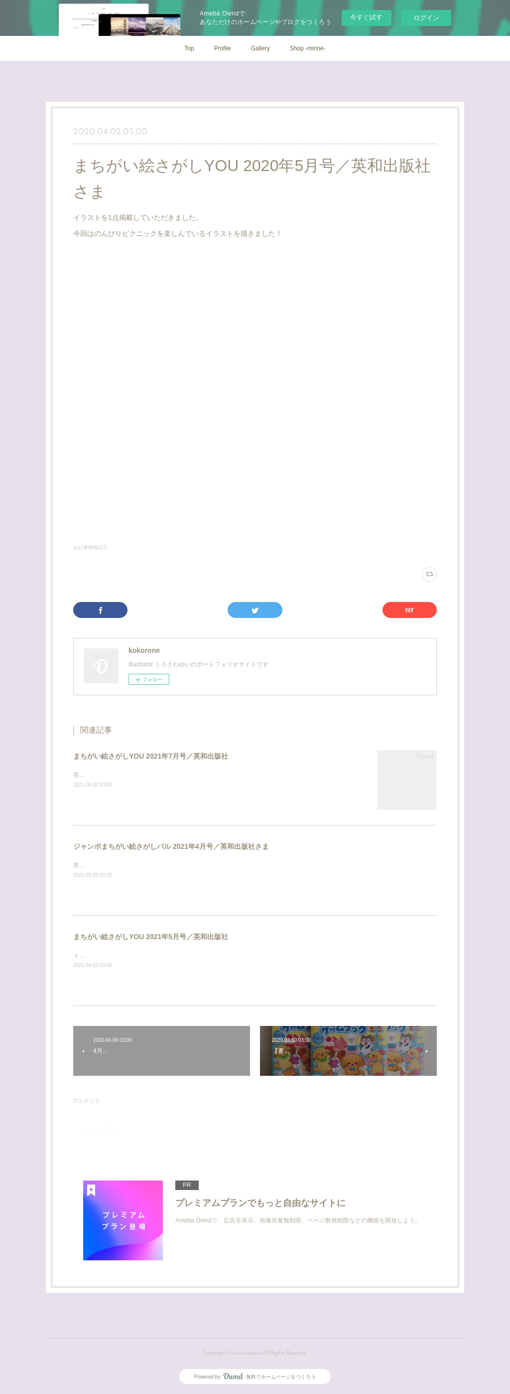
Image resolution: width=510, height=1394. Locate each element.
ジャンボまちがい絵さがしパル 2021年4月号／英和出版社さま (171, 846)
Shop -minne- (308, 48)
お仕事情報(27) (90, 547)
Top (189, 48)
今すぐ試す (366, 17)
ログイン (426, 17)
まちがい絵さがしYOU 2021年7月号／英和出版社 (150, 756)
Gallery (260, 48)
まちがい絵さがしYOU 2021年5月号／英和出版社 (150, 937)
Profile (222, 48)
